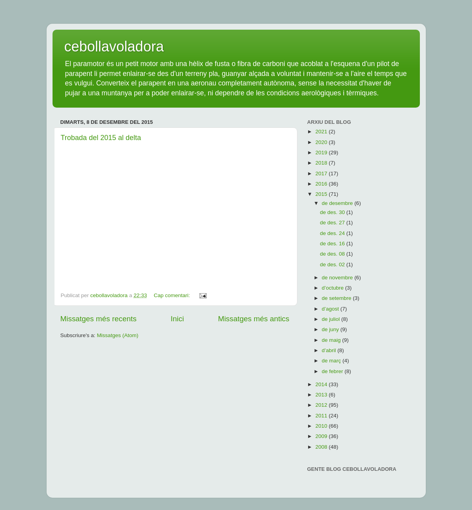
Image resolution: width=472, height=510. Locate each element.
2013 (322, 395)
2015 (322, 194)
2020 (322, 142)
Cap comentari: (172, 295)
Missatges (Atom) (117, 335)
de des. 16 (333, 243)
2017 (322, 173)
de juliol (332, 319)
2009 (322, 436)
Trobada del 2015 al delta (101, 138)
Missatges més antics (254, 319)
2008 (322, 447)
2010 (322, 426)
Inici (177, 319)
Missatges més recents (98, 319)
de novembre (338, 278)
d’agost (331, 309)
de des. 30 (333, 212)
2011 (322, 416)
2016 (322, 184)
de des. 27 (333, 223)
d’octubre (333, 288)
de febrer (333, 371)
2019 (322, 152)
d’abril (330, 350)
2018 (322, 163)
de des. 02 (333, 264)
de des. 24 (333, 233)
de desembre (338, 203)
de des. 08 (333, 254)
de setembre (337, 298)
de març (332, 361)
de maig (332, 340)
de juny (331, 329)
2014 (322, 384)
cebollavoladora (114, 46)
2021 (322, 132)
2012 (322, 405)
